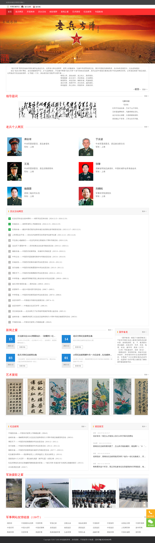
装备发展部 (82, 523)
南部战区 (67, 528)
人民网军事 (125, 528)
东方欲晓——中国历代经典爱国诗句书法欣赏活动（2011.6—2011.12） (38, 268)
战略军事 (96, 532)
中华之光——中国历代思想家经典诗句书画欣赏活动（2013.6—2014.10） (39, 257)
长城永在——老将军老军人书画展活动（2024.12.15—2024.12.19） (36, 224)
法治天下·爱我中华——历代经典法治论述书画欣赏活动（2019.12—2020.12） (41, 246)
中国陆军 (96, 523)
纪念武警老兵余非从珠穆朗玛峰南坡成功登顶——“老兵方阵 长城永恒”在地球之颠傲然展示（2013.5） (46, 463)
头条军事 (67, 532)
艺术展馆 (76, 12)
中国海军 (110, 523)
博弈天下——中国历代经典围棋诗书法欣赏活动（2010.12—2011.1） (37, 273)
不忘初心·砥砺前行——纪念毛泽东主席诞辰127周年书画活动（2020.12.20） (40, 240)
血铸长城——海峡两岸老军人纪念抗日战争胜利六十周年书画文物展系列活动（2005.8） (45, 317)
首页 (10, 12)
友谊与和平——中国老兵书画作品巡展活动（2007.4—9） (33, 300)
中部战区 (110, 528)
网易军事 (10, 532)
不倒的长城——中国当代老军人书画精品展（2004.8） (32, 322)
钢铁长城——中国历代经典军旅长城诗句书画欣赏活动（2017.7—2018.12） (36, 450)
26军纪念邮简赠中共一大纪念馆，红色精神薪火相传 (93, 355)
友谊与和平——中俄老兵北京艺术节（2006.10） (30, 306)
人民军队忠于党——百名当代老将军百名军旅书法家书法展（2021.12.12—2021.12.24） (44, 235)
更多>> (145, 89)
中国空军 (10, 528)
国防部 (9, 523)
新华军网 (139, 528)
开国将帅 (31, 12)
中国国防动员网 (27, 523)
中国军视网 (140, 523)
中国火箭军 (25, 528)
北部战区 (96, 528)
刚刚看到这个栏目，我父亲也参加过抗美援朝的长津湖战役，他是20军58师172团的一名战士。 (120, 467)
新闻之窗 (65, 12)
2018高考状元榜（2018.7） (18, 467)
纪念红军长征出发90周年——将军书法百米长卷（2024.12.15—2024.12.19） (40, 218)
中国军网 (39, 523)
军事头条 (81, 532)
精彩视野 (53, 12)
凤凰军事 (39, 532)
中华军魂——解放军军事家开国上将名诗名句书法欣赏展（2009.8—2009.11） (41, 278)
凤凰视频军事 (55, 532)
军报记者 (53, 523)
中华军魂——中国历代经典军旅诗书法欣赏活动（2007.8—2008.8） (37, 295)
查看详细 (22, 347)
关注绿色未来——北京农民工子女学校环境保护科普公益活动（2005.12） (39, 311)
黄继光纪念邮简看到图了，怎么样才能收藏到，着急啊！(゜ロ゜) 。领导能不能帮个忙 (120, 446)
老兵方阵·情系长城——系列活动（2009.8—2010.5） (31, 284)
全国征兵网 (125, 523)
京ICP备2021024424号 (103, 540)
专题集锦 (99, 12)
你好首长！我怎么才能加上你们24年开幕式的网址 (113, 436)
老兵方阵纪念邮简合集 (83, 336)
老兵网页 (19, 12)
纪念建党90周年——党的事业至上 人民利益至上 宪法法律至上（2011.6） (35, 454)
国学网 (138, 532)
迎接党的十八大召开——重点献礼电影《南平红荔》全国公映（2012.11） (35, 459)
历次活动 (42, 12)
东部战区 (53, 528)
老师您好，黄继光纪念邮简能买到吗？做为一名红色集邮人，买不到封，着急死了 (120, 456)
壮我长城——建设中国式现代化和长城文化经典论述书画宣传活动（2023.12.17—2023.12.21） (47, 229)
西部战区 (81, 528)
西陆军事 (110, 532)
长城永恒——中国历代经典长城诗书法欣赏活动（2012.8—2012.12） (37, 262)
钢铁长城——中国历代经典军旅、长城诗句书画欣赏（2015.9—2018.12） (39, 251)
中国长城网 (125, 532)
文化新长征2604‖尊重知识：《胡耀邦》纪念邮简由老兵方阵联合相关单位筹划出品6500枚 (37, 336)
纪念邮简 (87, 12)
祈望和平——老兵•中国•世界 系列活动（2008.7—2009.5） (33, 289)
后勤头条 (67, 523)
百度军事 (24, 532)
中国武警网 (40, 528)
